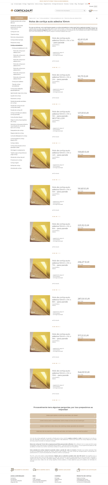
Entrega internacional (57, 4)
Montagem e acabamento (18, 150)
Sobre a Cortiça (39, 4)
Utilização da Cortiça (82, 479)
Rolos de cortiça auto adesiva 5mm (19, 64)
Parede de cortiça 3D (16, 110)
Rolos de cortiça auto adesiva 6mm (19, 69)
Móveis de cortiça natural (17, 157)
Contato (71, 4)
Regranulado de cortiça (17, 133)
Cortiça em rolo (15, 31)
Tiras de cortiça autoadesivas (16, 85)
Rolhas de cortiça (15, 165)
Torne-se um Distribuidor (84, 482)
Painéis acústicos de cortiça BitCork (18, 22)
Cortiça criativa (15, 143)
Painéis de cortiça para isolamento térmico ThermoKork (17, 27)
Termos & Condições (16, 480)
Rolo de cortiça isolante (17, 37)
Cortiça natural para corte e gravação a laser (18, 146)
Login (34, 478)
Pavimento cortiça (16, 98)
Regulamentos (47, 4)
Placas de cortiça (15, 42)
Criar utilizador (37, 479)
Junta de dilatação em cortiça (19, 136)
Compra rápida (17, 4)
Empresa (66, 4)
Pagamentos (30, 4)
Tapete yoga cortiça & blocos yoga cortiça (19, 153)
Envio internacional (38, 482)
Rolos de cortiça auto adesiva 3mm (19, 56)
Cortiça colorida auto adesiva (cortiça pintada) (18, 113)
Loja (12, 4)
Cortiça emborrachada (17, 40)
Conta (86, 4)
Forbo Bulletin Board (16, 117)
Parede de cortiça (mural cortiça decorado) (17, 106)
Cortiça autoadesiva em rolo (19, 48)
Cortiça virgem (15, 162)
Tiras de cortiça (15, 34)
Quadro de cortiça (16, 95)
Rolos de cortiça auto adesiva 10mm (19, 78)
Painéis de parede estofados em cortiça (18, 102)
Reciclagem (81, 4)
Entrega (24, 4)
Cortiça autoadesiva (17, 45)
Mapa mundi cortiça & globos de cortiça (19, 120)
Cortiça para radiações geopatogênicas (17, 89)
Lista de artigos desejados (39, 480)
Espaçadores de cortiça (17, 130)
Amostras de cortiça (16, 168)
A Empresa (14, 479)
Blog (76, 4)
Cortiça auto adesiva (17, 81)
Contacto (13, 478)
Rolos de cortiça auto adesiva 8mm (19, 73)
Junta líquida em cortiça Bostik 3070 (17, 139)
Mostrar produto (86, 44)
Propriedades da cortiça (83, 480)
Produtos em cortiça (16, 160)
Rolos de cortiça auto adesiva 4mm (19, 60)
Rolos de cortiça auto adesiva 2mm (19, 51)
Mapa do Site (14, 482)
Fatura (56, 480)
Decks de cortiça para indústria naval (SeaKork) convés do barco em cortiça (19, 126)
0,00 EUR (93, 10)
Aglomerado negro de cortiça (19, 93)
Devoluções (58, 482)
